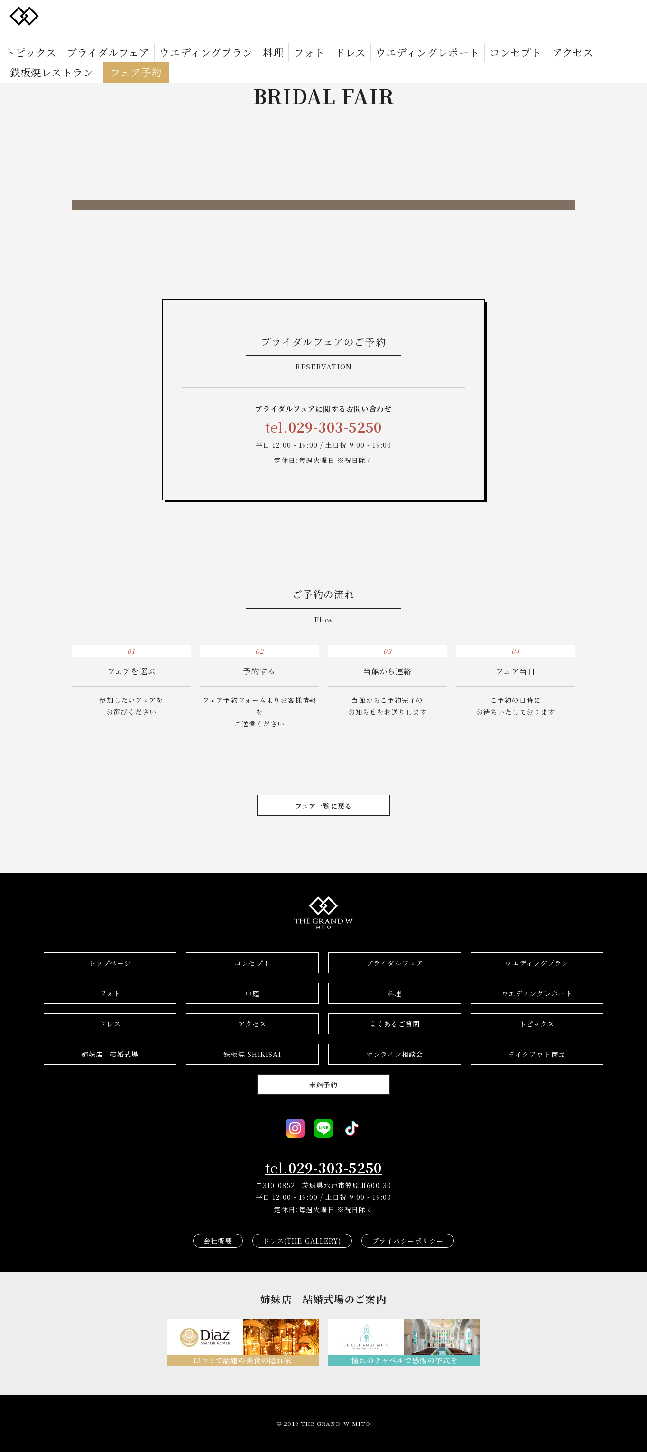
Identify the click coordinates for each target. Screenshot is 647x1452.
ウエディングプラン (198, 15)
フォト (274, 15)
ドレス (305, 15)
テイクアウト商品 (536, 1054)
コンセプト (425, 15)
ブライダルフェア (127, 15)
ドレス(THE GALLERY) (302, 1240)
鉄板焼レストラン (520, 15)
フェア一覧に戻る (323, 806)
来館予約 (323, 1084)
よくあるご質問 (395, 1023)
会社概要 (217, 1240)
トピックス (71, 15)
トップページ (110, 963)
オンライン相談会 (395, 1054)
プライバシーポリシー (408, 1240)
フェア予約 (583, 15)
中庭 (252, 993)
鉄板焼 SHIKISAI (252, 1054)
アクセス (467, 15)
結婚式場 (110, 1054)
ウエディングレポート (361, 15)
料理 (247, 15)
